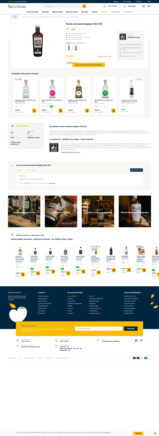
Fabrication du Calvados (131, 298)
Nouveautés (41, 311)
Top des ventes (42, 308)
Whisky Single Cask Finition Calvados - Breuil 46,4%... (141, 258)
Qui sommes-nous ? (43, 296)
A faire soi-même (128, 306)
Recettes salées (128, 311)
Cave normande (72, 296)
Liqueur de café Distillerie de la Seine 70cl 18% (77, 101)
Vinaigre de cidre (93, 306)
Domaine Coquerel (110, 263)
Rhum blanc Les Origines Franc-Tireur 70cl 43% (65, 258)
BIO (51, 106)
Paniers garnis (93, 311)
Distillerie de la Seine (20, 103)
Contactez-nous (42, 301)
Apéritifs (70, 306)
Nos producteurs (42, 298)
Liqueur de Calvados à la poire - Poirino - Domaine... (19, 258)
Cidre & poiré (71, 301)
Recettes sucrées (129, 313)
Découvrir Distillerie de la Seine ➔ (70, 152)
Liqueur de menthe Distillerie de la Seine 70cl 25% (25, 101)
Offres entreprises (43, 306)
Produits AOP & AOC (130, 296)
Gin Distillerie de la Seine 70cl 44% (104, 101)
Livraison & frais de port (44, 303)
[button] (14, 16)
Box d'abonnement (94, 313)
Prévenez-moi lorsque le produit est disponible (88, 65)
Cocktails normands (129, 308)
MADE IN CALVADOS (14, 293)
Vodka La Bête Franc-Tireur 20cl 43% (50, 257)
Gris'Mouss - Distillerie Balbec (128, 103)
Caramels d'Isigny (94, 301)
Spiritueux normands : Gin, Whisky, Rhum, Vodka (30, 235)
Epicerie (91, 296)
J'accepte (138, 433)
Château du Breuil (141, 263)
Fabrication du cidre (129, 301)
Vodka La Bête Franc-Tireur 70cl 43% (80, 257)
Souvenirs (70, 313)
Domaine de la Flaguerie (19, 263)
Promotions (41, 313)
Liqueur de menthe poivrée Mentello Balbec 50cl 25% (129, 101)
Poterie (70, 311)
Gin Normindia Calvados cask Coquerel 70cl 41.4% (110, 258)
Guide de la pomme (129, 303)
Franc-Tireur (33, 263)
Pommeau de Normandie (75, 303)
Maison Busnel (125, 259)
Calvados (70, 298)
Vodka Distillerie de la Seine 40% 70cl (52, 101)
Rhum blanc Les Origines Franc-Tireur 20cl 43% (34, 258)
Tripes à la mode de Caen (96, 298)
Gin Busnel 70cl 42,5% (125, 257)
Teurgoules (92, 303)
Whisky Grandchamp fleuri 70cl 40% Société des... (95, 258)
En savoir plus (106, 432)
